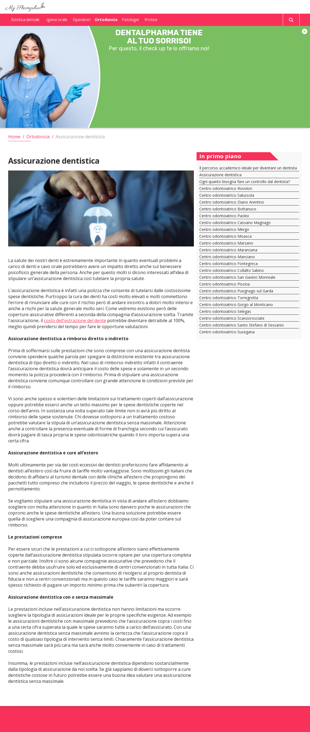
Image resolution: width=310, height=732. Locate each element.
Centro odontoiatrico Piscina (224, 284)
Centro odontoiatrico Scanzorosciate (231, 318)
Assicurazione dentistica (220, 174)
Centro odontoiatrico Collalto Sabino (231, 270)
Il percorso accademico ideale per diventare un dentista (248, 167)
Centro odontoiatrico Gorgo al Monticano (236, 304)
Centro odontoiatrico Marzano (226, 243)
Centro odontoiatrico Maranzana (228, 249)
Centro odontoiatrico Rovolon (225, 188)
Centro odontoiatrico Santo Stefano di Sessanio (241, 325)
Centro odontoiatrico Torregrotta (228, 297)
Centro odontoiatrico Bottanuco (227, 208)
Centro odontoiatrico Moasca (225, 236)
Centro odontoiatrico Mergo (224, 229)
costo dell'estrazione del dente (75, 321)
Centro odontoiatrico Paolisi (224, 215)
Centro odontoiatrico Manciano (227, 256)
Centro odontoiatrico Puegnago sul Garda (236, 290)
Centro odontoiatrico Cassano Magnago (235, 222)
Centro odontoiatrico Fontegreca (228, 263)
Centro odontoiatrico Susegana (227, 331)
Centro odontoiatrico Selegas (225, 311)
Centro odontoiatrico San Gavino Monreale (237, 277)
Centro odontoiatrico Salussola (226, 195)
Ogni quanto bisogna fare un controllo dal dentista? (244, 181)
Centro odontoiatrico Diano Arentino (231, 202)
